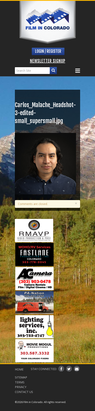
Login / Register (48, 51)
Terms (19, 382)
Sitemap (21, 377)
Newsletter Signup (47, 60)
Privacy (20, 387)
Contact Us (24, 392)
